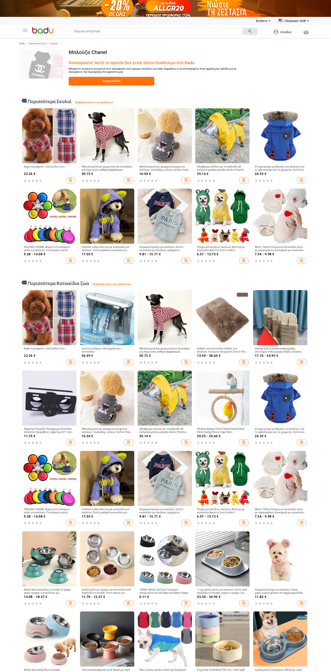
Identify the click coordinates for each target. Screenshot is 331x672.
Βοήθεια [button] (263, 21)
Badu (22, 43)
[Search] (157, 31)
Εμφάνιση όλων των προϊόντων (94, 102)
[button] (25, 30)
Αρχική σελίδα (111, 80)
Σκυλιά (53, 43)
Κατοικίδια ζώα (37, 43)
